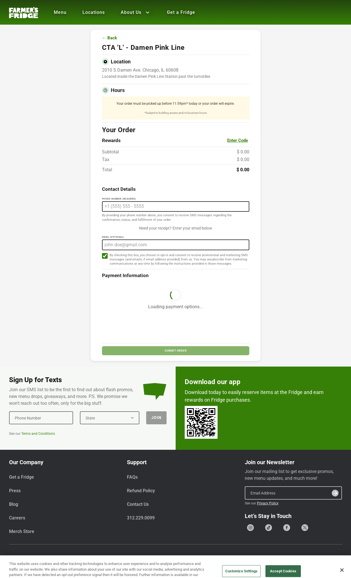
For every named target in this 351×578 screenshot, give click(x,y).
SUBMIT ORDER (175, 350)
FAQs (132, 477)
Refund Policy (141, 490)
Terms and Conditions (38, 434)
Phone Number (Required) (119, 199)
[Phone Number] (41, 417)
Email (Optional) (113, 237)
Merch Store (21, 531)
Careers (17, 518)
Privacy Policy (267, 503)
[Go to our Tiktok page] (268, 527)
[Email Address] (293, 492)
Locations (93, 12)
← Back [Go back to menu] (109, 38)
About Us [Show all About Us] (136, 12)
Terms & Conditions (289, 559)
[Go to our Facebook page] (286, 527)
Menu (60, 12)
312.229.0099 (141, 518)
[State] (109, 417)
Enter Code (237, 140)
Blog (13, 504)
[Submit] (335, 493)
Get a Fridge (181, 12)
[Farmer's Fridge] (23, 12)
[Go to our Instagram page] (250, 527)
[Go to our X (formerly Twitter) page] (304, 527)
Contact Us (138, 504)
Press (15, 490)
